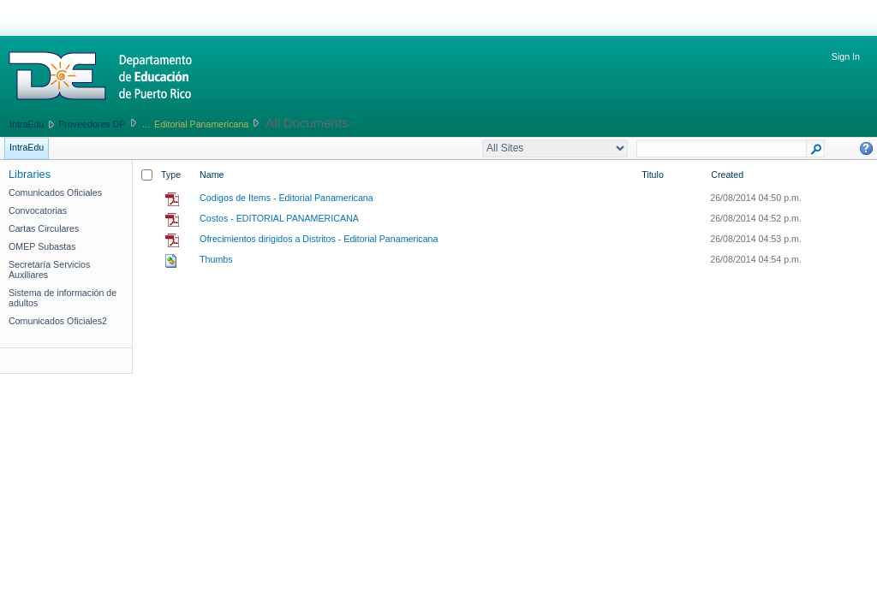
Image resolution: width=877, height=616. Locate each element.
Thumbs (216, 259)
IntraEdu (26, 124)
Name (212, 174)
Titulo (652, 174)
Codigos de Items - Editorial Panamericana (286, 197)
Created (727, 174)
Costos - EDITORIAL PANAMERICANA (279, 218)
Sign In (846, 56)
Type (171, 174)
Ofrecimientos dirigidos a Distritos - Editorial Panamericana (319, 239)
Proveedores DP (91, 124)
